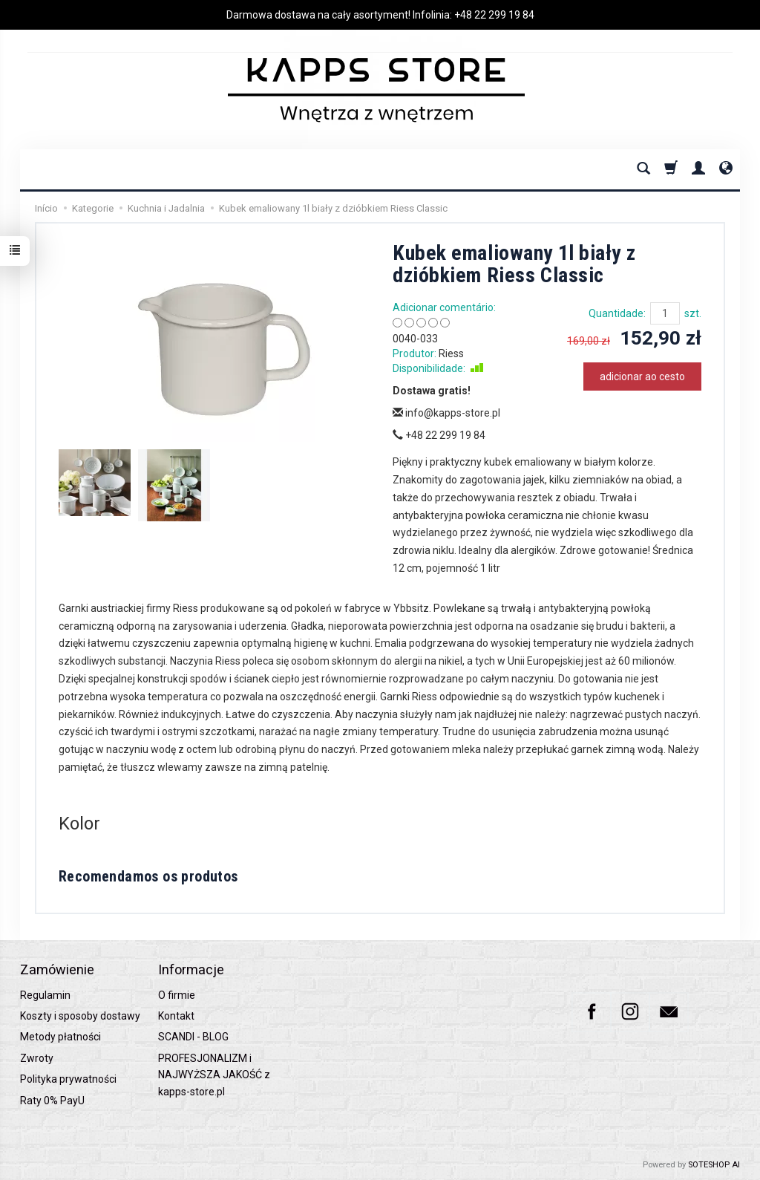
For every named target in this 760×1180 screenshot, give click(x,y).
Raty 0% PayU (52, 1100)
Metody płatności (60, 1037)
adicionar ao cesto (642, 376)
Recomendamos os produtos (148, 876)
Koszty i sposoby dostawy (80, 1016)
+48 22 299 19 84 (494, 15)
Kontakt (176, 1016)
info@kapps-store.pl (446, 413)
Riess (451, 353)
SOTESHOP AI (714, 1165)
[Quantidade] (665, 313)
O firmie (176, 995)
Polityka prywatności (68, 1079)
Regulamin (45, 995)
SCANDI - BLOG (193, 1037)
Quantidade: (617, 313)
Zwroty (36, 1058)
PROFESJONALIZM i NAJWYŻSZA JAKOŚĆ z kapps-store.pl (214, 1075)
